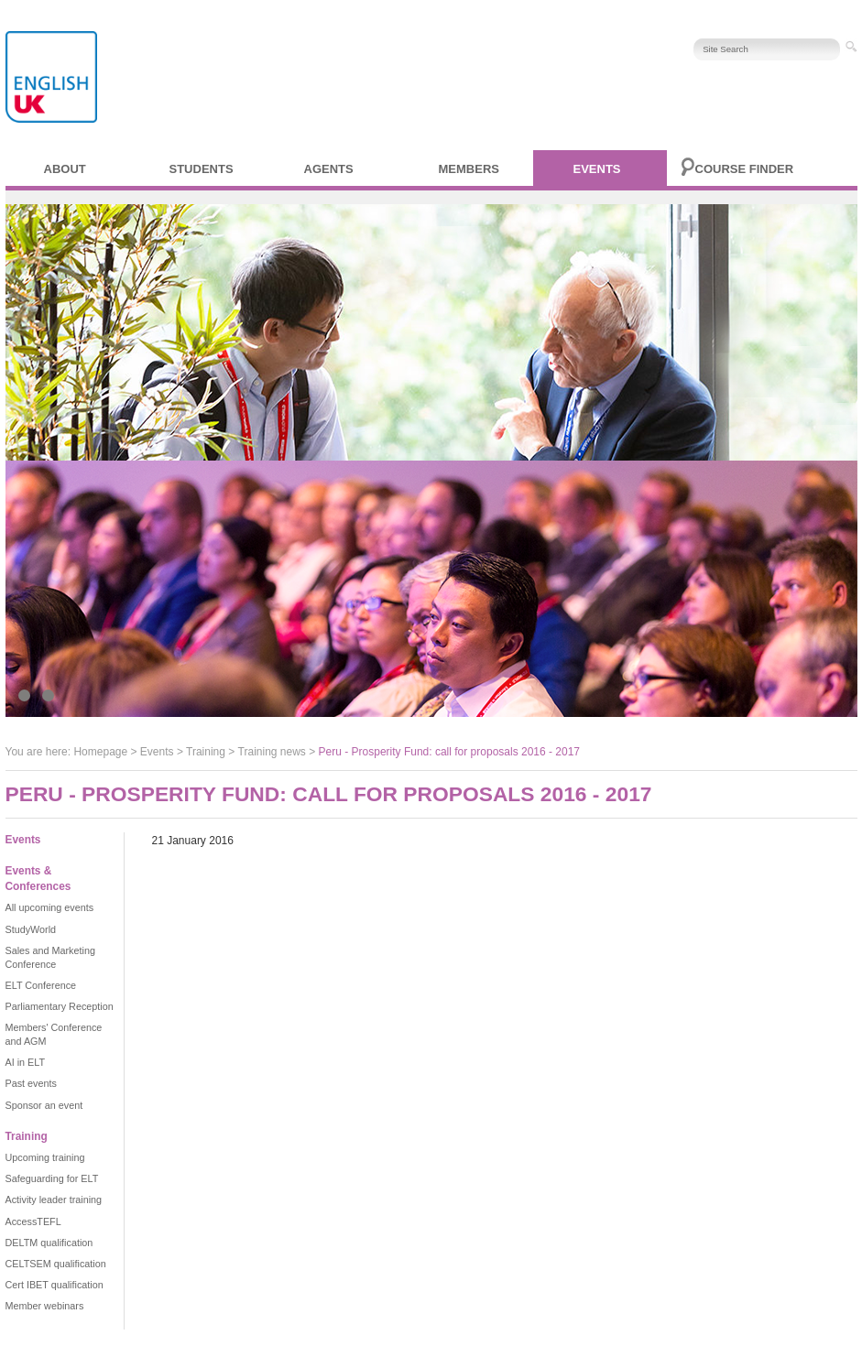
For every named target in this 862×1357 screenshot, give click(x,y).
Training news (272, 751)
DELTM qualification (49, 1242)
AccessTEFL (33, 1221)
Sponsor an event (44, 1105)
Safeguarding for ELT (52, 1178)
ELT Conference (41, 985)
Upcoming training (45, 1157)
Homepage (100, 751)
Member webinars (44, 1305)
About (65, 169)
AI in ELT (25, 1062)
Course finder (744, 169)
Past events (31, 1083)
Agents (329, 169)
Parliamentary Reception (59, 1006)
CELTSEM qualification (55, 1263)
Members (469, 169)
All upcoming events (49, 907)
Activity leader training (54, 1199)
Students (201, 169)
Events (597, 169)
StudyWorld (31, 929)
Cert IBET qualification (54, 1284)
